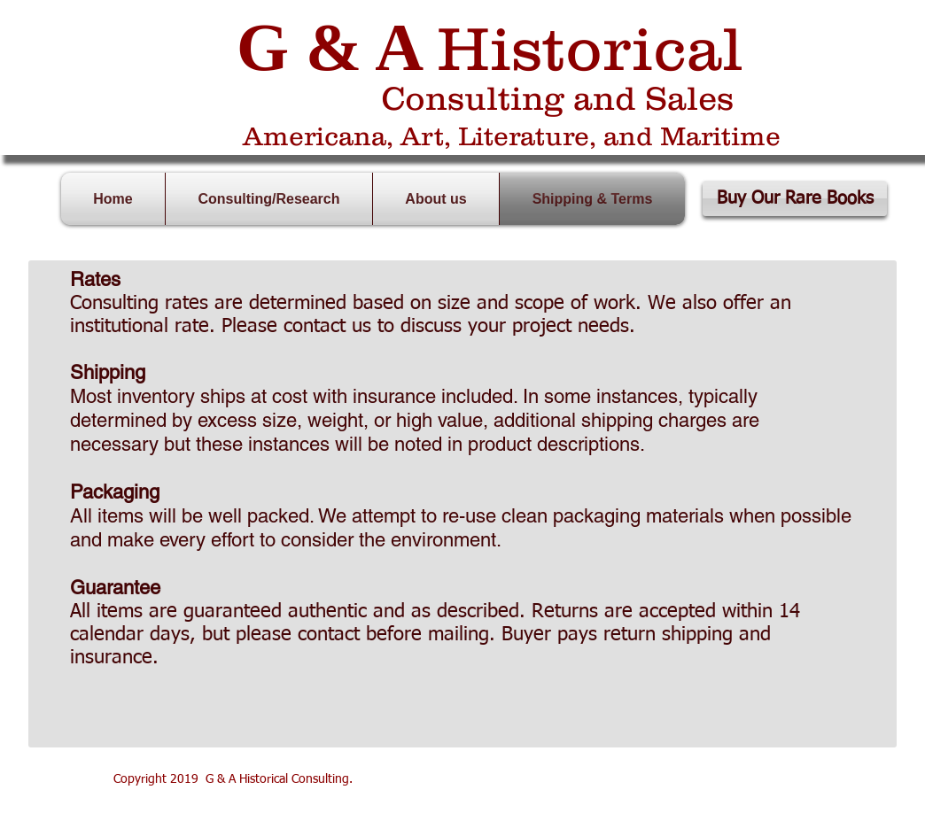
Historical (590, 47)
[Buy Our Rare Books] (795, 198)
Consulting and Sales (557, 98)
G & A (328, 47)
